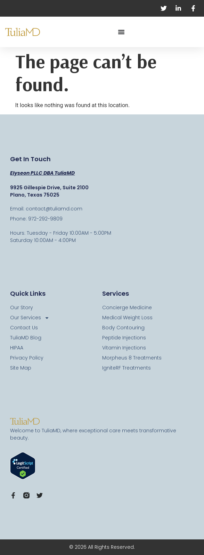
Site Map (20, 367)
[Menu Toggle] (121, 31)
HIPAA (16, 347)
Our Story (21, 307)
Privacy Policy (26, 357)
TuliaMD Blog (25, 337)
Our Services (29, 317)
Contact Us (24, 327)
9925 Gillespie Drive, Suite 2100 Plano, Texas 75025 (49, 191)
